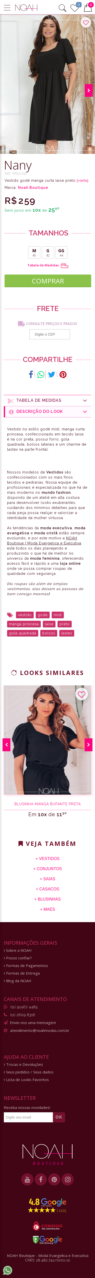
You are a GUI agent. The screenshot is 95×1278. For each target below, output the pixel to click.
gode (43, 615)
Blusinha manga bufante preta (47, 804)
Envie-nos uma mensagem (33, 1022)
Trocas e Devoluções (23, 1064)
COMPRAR (48, 280)
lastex (66, 633)
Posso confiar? (18, 958)
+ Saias (47, 879)
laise (49, 624)
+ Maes (47, 909)
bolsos (48, 633)
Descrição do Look (48, 412)
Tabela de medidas (47, 401)
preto (65, 624)
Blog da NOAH (17, 980)
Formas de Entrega (22, 973)
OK (59, 1117)
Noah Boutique (33, 188)
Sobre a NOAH (18, 950)
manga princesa (24, 624)
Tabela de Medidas (47, 265)
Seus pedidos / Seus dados (28, 1072)
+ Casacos (47, 889)
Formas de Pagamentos (26, 965)
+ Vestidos (47, 858)
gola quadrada (22, 633)
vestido (25, 615)
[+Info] (82, 180)
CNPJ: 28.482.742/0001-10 (47, 1260)
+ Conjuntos (47, 869)
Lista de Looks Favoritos (26, 1079)
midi (58, 615)
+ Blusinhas (47, 899)
